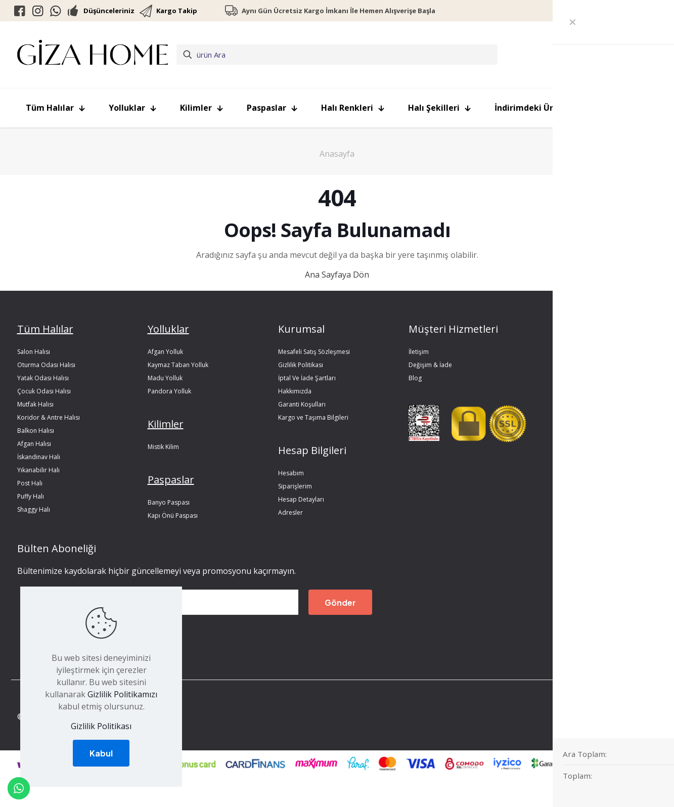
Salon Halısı (33, 351)
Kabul (101, 753)
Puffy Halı (30, 496)
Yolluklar (168, 329)
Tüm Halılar (45, 329)
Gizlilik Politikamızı (122, 694)
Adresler (290, 512)
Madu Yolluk (165, 378)
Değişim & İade (430, 365)
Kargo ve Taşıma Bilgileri (313, 417)
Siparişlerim (295, 486)
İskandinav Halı (38, 457)
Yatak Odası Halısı (43, 378)
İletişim (419, 351)
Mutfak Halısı (35, 404)
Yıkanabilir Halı (38, 470)
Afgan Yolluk (165, 351)
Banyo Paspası (169, 502)
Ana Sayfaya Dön (337, 274)
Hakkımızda (294, 391)
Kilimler (166, 424)
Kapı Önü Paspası (173, 515)
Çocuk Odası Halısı (44, 391)
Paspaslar (171, 479)
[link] (424, 423)
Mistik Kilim (163, 446)
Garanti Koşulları (302, 404)
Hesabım (291, 473)
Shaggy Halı (33, 509)
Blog (415, 378)
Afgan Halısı (34, 443)
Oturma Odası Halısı (46, 365)
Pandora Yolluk (169, 391)
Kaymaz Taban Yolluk (178, 365)
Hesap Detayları (301, 499)
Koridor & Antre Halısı (48, 417)
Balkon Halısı (35, 430)
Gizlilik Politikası (300, 365)
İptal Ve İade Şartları (307, 378)
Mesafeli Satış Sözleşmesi (314, 351)
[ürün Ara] (337, 54)
